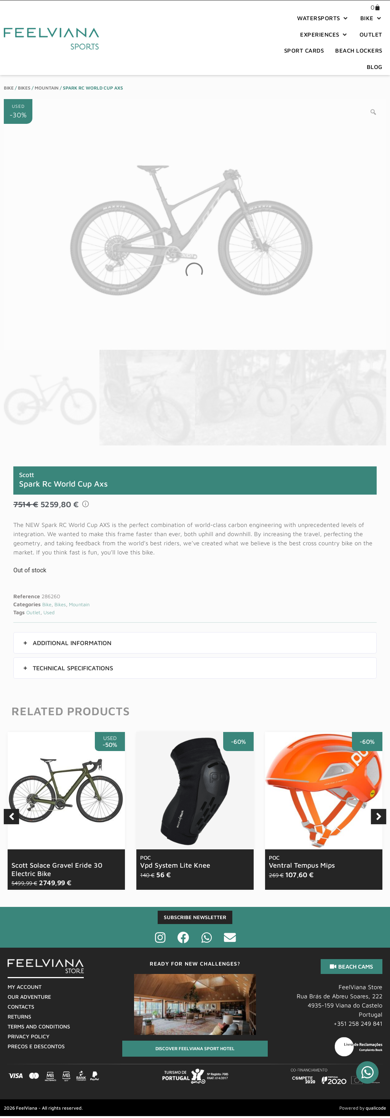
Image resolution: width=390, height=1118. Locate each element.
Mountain (47, 88)
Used (48, 612)
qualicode (376, 1109)
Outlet (33, 612)
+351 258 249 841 (358, 1025)
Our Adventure (29, 998)
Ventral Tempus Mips (302, 862)
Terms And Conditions (39, 1028)
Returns (19, 1018)
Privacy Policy (29, 1038)
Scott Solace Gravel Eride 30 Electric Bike (56, 869)
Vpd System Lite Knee (175, 862)
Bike (9, 88)
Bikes (24, 88)
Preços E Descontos (36, 1047)
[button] (323, 18)
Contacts (21, 1008)
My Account (25, 988)
